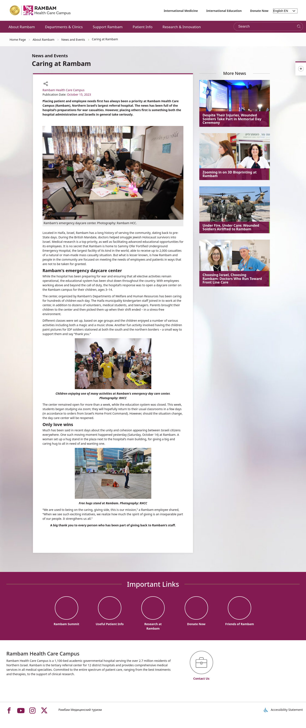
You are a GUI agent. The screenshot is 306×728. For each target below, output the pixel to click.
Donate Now (259, 11)
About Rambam (21, 26)
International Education (224, 11)
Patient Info (142, 26)
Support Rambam (107, 26)
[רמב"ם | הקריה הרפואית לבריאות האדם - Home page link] (40, 10)
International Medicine (181, 11)
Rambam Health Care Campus (63, 90)
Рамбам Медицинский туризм (80, 710)
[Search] (299, 27)
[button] (45, 84)
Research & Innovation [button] (182, 26)
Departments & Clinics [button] (64, 26)
